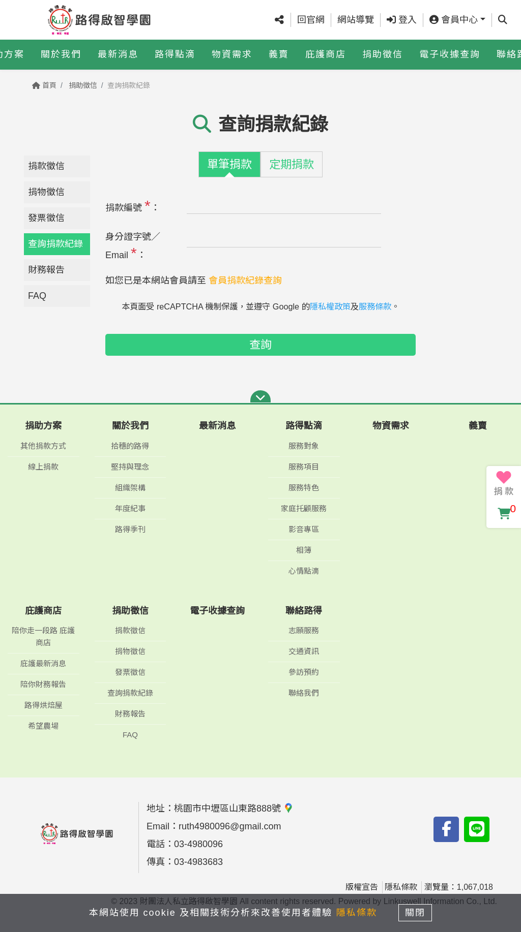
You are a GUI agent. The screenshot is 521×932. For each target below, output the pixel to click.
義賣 (279, 54)
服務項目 (303, 466)
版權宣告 (361, 887)
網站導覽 (355, 20)
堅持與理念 (130, 466)
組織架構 (130, 487)
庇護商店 (325, 54)
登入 (402, 20)
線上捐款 (43, 466)
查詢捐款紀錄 (55, 244)
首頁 (44, 85)
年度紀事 (130, 508)
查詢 (260, 344)
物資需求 (232, 54)
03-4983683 (198, 862)
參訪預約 (303, 672)
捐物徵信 (46, 192)
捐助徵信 (382, 54)
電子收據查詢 (449, 54)
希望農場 (43, 726)
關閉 (416, 913)
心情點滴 (303, 571)
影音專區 (303, 529)
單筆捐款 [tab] (229, 164)
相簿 (303, 550)
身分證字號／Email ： (132, 246)
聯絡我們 (303, 693)
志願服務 (303, 630)
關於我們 (61, 54)
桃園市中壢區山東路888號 (234, 808)
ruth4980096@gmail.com (230, 826)
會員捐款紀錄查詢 (245, 280)
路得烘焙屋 (43, 705)
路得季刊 (130, 529)
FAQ (37, 296)
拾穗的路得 (130, 446)
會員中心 (453, 20)
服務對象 (303, 446)
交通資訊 (303, 651)
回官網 (311, 20)
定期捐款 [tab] (291, 164)
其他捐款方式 (43, 446)
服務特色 (303, 487)
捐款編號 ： (132, 205)
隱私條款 (401, 887)
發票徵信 (46, 218)
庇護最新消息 (43, 663)
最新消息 (118, 54)
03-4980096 (198, 844)
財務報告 (46, 270)
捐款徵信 (46, 166)
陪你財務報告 (43, 684)
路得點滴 (175, 54)
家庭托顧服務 (304, 508)
